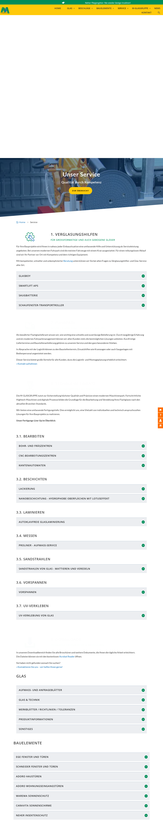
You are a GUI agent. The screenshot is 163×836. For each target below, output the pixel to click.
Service (122, 8)
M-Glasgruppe (140, 8)
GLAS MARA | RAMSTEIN (114, 812)
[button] (160, 13)
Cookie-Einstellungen (140, 830)
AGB (126, 830)
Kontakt (147, 12)
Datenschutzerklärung (112, 830)
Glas (69, 8)
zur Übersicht (80, 47)
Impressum (78, 830)
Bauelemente (103, 8)
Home (57, 8)
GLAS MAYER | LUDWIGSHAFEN (117, 809)
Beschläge (84, 8)
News (157, 8)
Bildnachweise (92, 830)
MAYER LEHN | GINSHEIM (114, 806)
